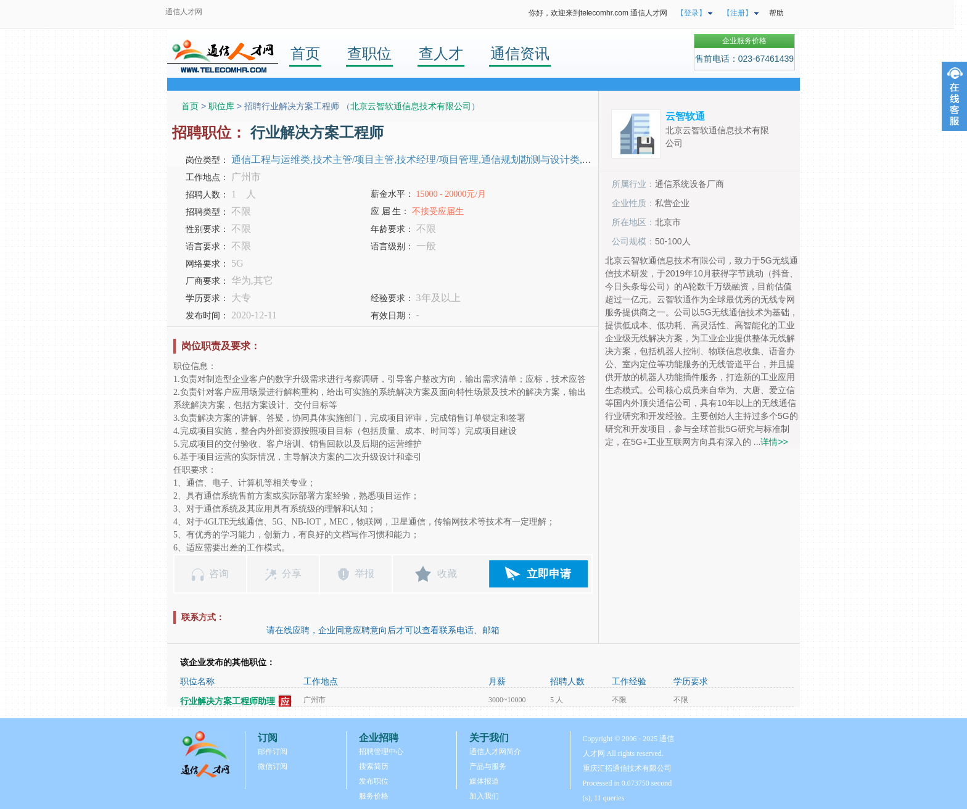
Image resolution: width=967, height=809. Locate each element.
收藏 (447, 573)
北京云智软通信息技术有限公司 (410, 106)
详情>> (774, 442)
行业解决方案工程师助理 (227, 701)
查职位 (369, 53)
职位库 (221, 106)
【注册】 (737, 13)
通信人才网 (183, 11)
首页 (305, 53)
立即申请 (549, 574)
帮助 (776, 13)
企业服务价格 (744, 40)
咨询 (219, 573)
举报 (364, 573)
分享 (292, 573)
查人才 (441, 53)
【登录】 (691, 13)
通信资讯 (519, 53)
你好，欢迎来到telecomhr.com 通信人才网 (598, 13)
